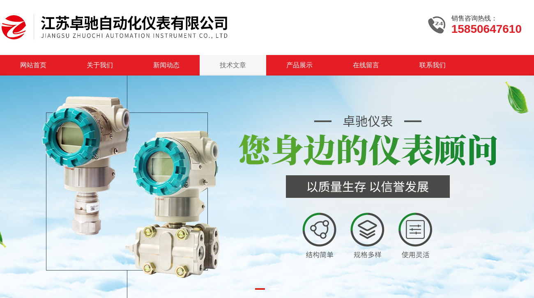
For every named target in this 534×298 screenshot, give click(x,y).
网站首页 (33, 65)
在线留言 (366, 65)
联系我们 (432, 65)
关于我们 (100, 65)
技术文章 (233, 65)
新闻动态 (166, 65)
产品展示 (299, 65)
